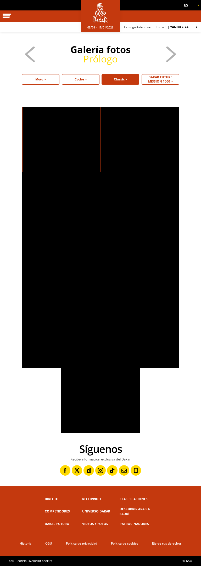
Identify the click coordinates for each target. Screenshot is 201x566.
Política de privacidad (81, 543)
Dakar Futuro (57, 524)
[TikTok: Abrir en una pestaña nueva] (112, 470)
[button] (188, 5)
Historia (25, 543)
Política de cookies (124, 543)
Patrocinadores (134, 524)
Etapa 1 (159, 27)
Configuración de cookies (35, 561)
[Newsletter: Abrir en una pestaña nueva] (124, 470)
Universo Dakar (96, 511)
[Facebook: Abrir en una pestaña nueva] (65, 470)
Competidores (57, 511)
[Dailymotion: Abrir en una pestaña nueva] (88, 470)
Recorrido (91, 499)
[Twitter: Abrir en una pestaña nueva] (77, 470)
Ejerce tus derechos (167, 543)
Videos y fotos (95, 524)
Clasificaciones (134, 499)
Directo (52, 499)
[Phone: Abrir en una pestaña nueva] (136, 470)
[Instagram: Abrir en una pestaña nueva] (100, 470)
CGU (48, 543)
